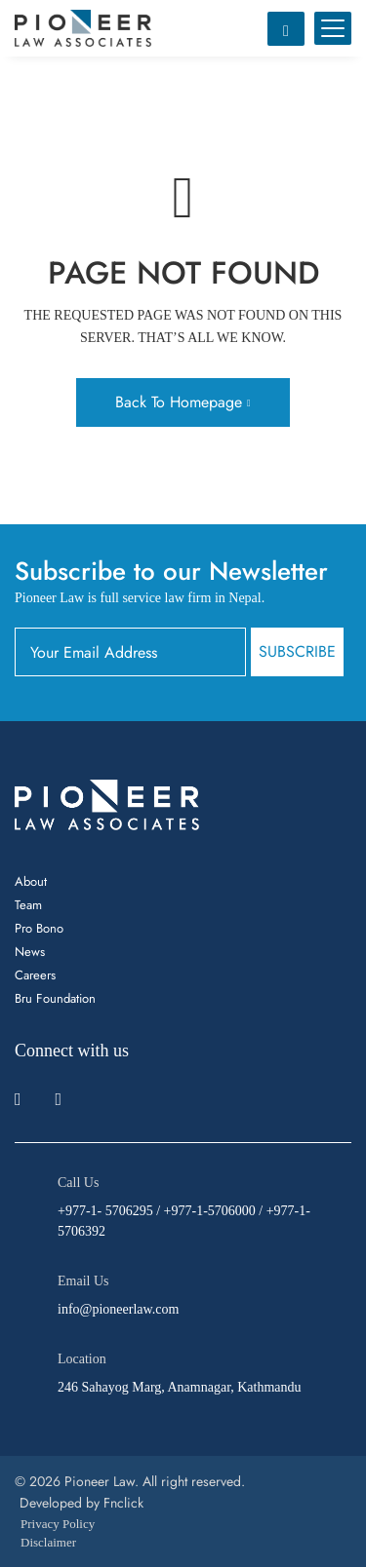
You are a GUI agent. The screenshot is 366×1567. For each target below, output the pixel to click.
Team (28, 905)
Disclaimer (48, 1542)
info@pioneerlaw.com (118, 1309)
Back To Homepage (178, 402)
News (30, 951)
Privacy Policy (57, 1523)
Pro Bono (39, 928)
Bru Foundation (55, 998)
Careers (35, 975)
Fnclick (123, 1502)
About (31, 881)
